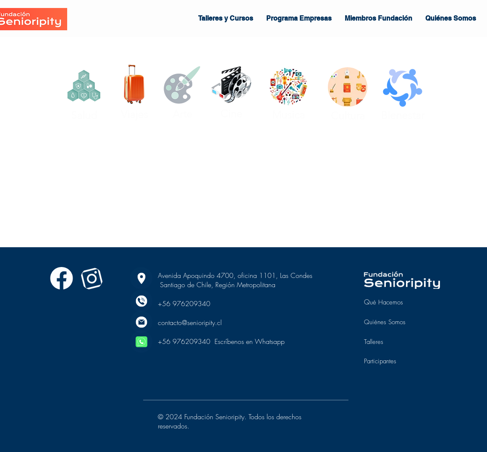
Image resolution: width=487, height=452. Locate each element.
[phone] (141, 301)
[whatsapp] (141, 341)
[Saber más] (61, 278)
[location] (141, 278)
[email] (141, 322)
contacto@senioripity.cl (190, 322)
